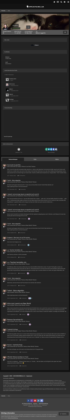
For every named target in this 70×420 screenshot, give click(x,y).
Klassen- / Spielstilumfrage (14, 345)
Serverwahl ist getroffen (14, 165)
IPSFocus (30, 403)
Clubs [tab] (35, 159)
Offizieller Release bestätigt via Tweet (17, 357)
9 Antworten (23, 340)
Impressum (29, 376)
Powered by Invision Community (35, 406)
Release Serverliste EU (15, 320)
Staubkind (20, 195)
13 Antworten (22, 204)
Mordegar (11, 99)
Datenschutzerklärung (43, 403)
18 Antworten (23, 324)
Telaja (19, 239)
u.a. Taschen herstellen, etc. (15, 250)
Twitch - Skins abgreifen (14, 180)
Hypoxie (11, 94)
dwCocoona (12, 84)
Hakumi (11, 89)
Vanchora (20, 346)
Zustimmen (63, 413)
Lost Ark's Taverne (30, 166)
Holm (8, 166)
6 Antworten (22, 189)
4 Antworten (21, 257)
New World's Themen (31, 182)
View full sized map (8, 136)
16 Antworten (22, 245)
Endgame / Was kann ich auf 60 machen (18, 237)
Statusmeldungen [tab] (13, 159)
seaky (19, 166)
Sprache (35, 403)
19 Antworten (23, 352)
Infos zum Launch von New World (19, 303)
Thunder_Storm (12, 78)
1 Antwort (22, 314)
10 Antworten (21, 175)
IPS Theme (24, 403)
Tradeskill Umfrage (12, 329)
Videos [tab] (57, 159)
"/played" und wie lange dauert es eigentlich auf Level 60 (23, 194)
